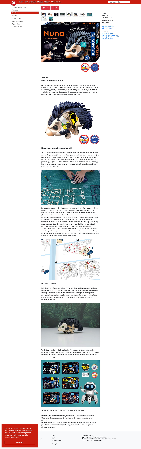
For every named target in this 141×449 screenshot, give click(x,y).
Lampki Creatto (17, 27)
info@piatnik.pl (98, 440)
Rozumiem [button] (19, 442)
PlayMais (15, 10)
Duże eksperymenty (18, 21)
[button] (53, 8)
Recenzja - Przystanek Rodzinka (111, 37)
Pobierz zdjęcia (107, 28)
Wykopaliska (16, 24)
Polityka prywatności (57, 440)
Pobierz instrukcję (108, 26)
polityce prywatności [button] (12, 437)
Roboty (14, 13)
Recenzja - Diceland (107, 38)
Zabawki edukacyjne (19, 7)
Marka (53, 437)
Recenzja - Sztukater (107, 33)
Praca (53, 438)
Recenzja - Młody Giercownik (110, 35)
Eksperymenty (16, 18)
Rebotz (14, 16)
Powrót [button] (46, 8)
